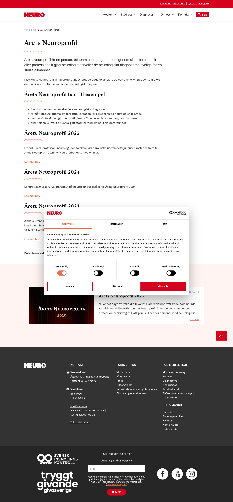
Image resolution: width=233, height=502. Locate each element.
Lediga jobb (170, 429)
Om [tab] (165, 224)
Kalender (165, 3)
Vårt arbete (30, 30)
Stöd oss (128, 14)
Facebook (162, 474)
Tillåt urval (117, 286)
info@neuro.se (78, 406)
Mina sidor (179, 3)
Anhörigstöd (170, 384)
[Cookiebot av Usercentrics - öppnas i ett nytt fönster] (171, 213)
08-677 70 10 (88, 380)
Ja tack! (116, 492)
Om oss (167, 14)
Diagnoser (148, 14)
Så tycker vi (123, 376)
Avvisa (70, 286)
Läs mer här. (32, 195)
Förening (168, 376)
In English (203, 3)
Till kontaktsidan (80, 422)
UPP (221, 335)
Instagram (191, 474)
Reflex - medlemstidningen (178, 393)
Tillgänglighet (124, 384)
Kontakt (185, 14)
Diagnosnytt (170, 397)
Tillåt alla (163, 286)
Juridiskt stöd (171, 389)
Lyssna (191, 3)
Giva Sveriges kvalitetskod (132, 393)
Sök (202, 14)
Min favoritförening (174, 372)
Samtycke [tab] (68, 224)
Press (119, 380)
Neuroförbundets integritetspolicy (136, 389)
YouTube (177, 474)
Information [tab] (116, 224)
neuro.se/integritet (116, 484)
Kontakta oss (170, 424)
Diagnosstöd (170, 380)
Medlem (110, 14)
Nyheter (167, 420)
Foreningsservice (173, 416)
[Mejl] (116, 468)
